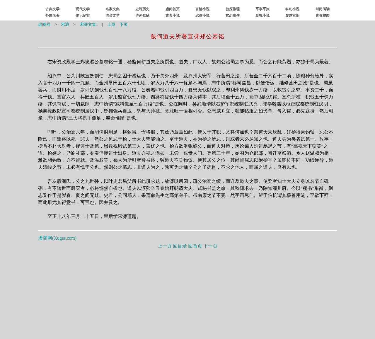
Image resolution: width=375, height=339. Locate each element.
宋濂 (65, 24)
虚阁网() (57, 238)
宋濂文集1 (89, 24)
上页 (111, 24)
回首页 (195, 245)
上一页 (165, 245)
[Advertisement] (188, 293)
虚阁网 (44, 24)
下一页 (210, 245)
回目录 (180, 245)
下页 (124, 24)
